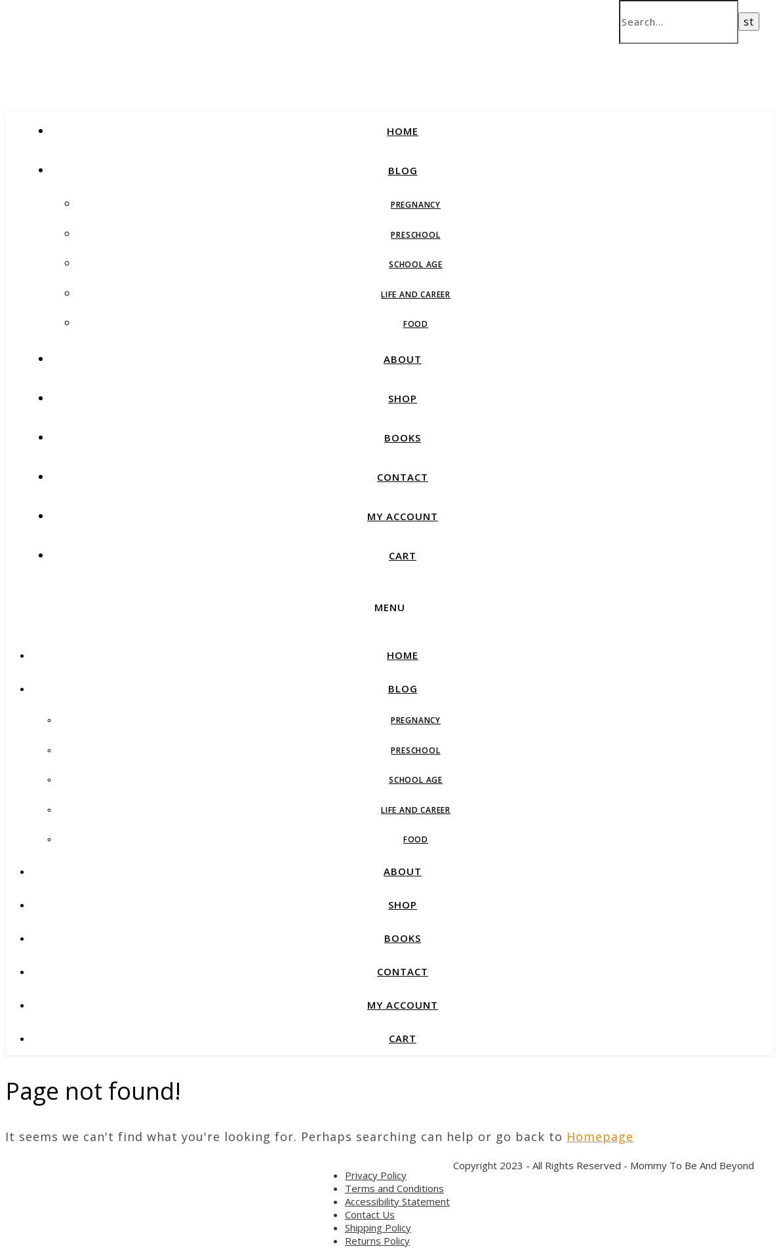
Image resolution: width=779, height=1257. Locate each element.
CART (402, 555)
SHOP (402, 398)
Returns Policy (377, 1240)
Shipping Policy (378, 1227)
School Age (416, 264)
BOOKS (402, 437)
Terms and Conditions (394, 1188)
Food (415, 323)
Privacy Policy (376, 1175)
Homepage (600, 1136)
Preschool (415, 234)
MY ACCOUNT (402, 516)
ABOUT (403, 359)
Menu (389, 607)
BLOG (403, 170)
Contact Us (370, 1214)
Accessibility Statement (397, 1201)
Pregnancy (416, 204)
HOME (402, 131)
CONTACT (402, 476)
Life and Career (415, 294)
